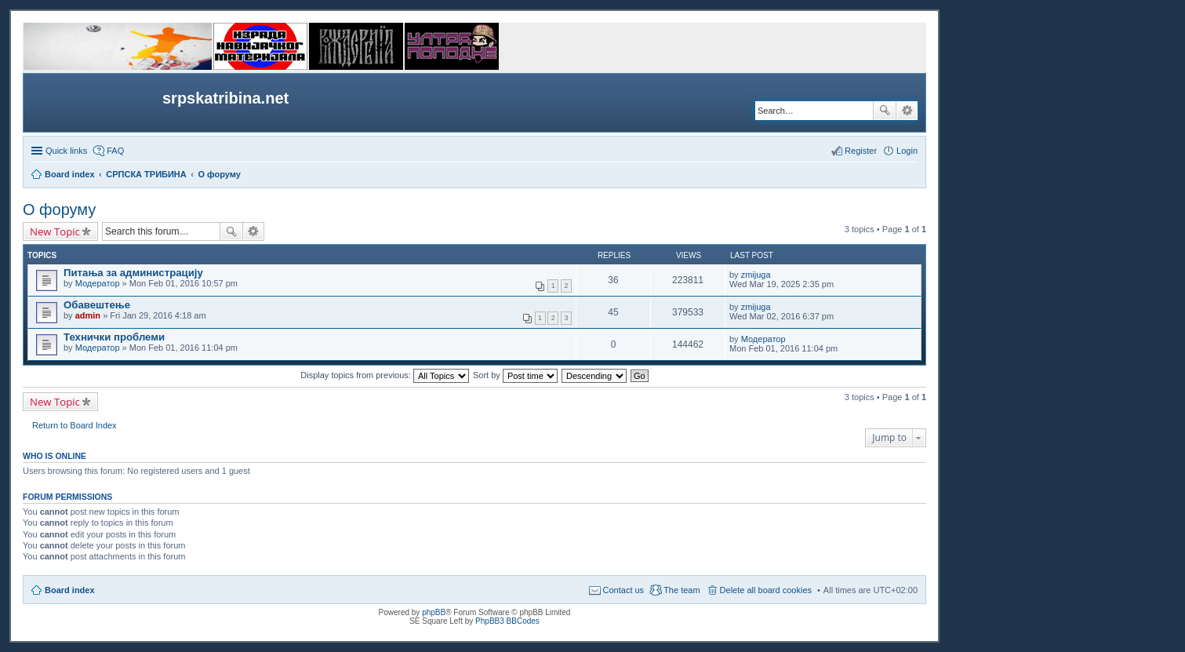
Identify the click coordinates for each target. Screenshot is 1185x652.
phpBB (433, 612)
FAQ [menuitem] (115, 150)
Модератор (97, 283)
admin (87, 315)
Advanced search (907, 110)
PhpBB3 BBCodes (507, 621)
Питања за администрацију (133, 273)
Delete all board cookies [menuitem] (766, 590)
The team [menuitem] (681, 590)
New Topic (55, 231)
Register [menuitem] (861, 150)
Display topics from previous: (384, 375)
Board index (70, 590)
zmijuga (756, 274)
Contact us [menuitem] (624, 590)
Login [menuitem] (907, 150)
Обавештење (97, 305)
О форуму (59, 209)
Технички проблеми (114, 337)
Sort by (515, 375)
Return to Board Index (74, 425)
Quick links (66, 150)
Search (884, 110)
